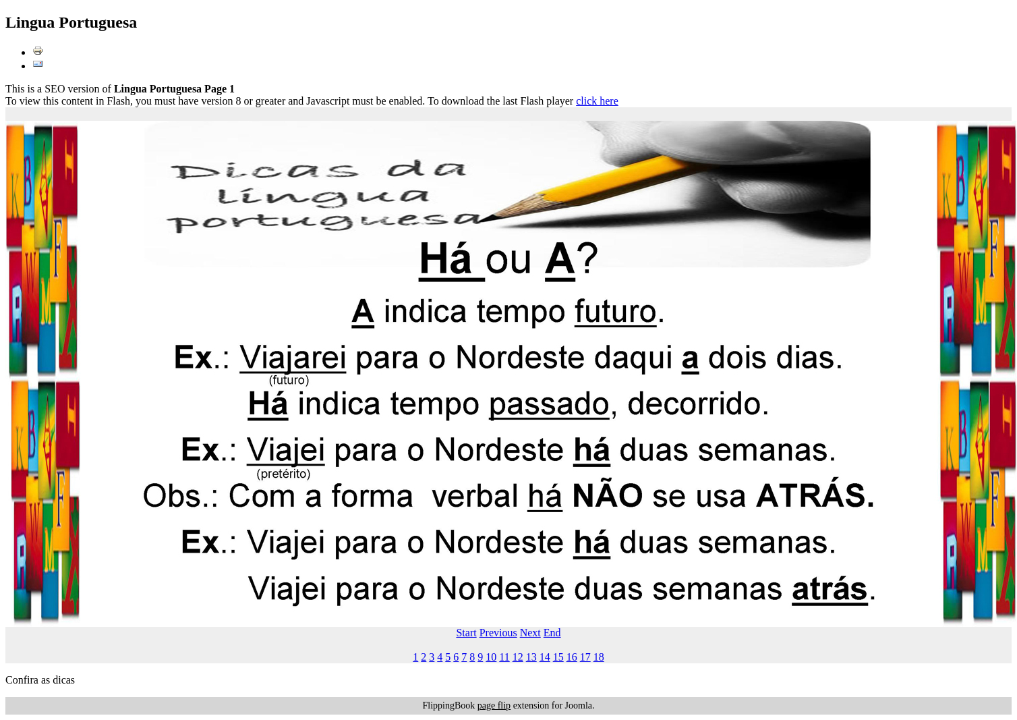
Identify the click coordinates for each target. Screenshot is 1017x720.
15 (558, 657)
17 (585, 657)
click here (597, 101)
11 (504, 657)
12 (518, 657)
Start (466, 632)
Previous (498, 632)
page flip (494, 705)
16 (571, 657)
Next (530, 632)
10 (491, 657)
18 (598, 657)
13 (531, 657)
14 (545, 657)
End (552, 632)
